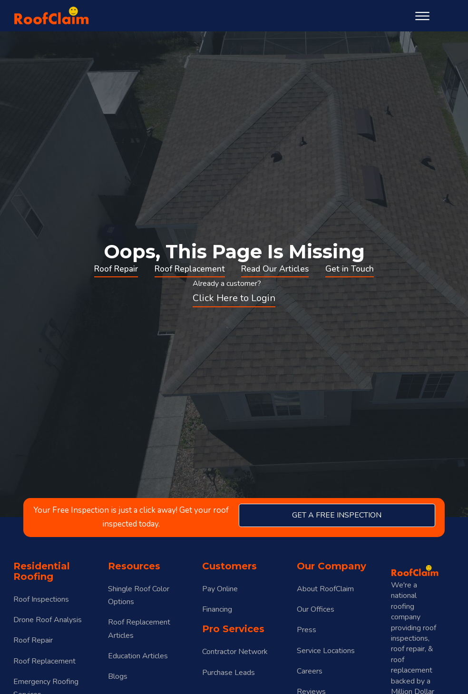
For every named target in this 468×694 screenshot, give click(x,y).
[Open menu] (422, 16)
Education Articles (138, 656)
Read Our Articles (275, 268)
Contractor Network (235, 651)
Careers (309, 671)
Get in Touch (349, 268)
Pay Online (220, 589)
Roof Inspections (41, 599)
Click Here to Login (234, 298)
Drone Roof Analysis (47, 620)
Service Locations (326, 650)
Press (306, 630)
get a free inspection (336, 515)
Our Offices (315, 609)
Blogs (117, 676)
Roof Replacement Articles (139, 628)
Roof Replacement (190, 268)
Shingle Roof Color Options (138, 595)
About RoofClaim (325, 589)
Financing (217, 609)
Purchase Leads (228, 672)
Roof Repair (116, 268)
